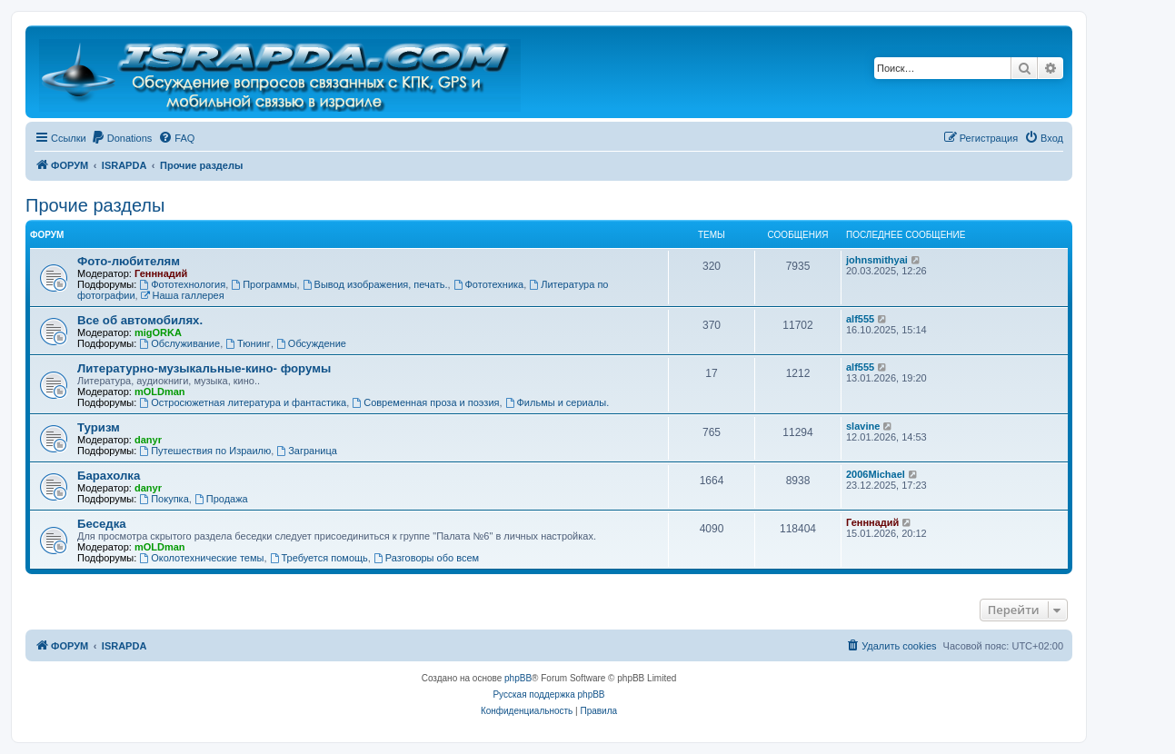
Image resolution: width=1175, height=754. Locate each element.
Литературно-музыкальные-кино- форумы (204, 368)
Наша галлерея (182, 295)
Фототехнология (182, 284)
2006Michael (875, 474)
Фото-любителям (128, 261)
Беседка (101, 524)
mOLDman (159, 391)
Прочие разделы (94, 205)
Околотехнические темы (201, 557)
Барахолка (108, 475)
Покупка (163, 498)
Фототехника (488, 284)
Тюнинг (248, 343)
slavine (863, 426)
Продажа (221, 498)
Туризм (98, 427)
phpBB (518, 678)
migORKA (158, 332)
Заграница (306, 450)
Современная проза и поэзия (425, 402)
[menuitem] (122, 138)
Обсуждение (311, 343)
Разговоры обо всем (426, 557)
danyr (148, 439)
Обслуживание (179, 343)
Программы (263, 284)
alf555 (860, 318)
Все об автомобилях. (140, 320)
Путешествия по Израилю (205, 450)
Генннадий (160, 273)
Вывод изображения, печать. (375, 284)
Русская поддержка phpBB (548, 694)
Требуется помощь (319, 557)
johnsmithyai (877, 259)
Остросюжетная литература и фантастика (242, 402)
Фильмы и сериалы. (557, 402)
